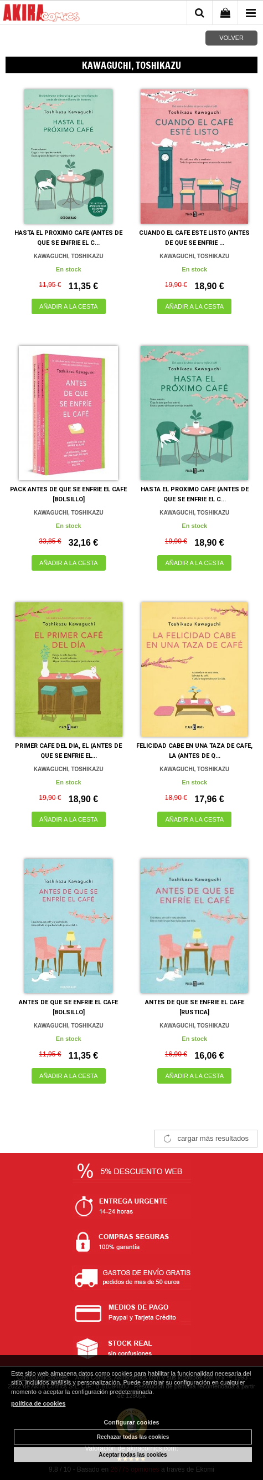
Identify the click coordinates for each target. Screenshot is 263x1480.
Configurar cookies (131, 1422)
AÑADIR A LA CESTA (68, 306)
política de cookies (38, 1403)
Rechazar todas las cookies (133, 1437)
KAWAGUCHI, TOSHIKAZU (69, 256)
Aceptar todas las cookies (133, 1455)
